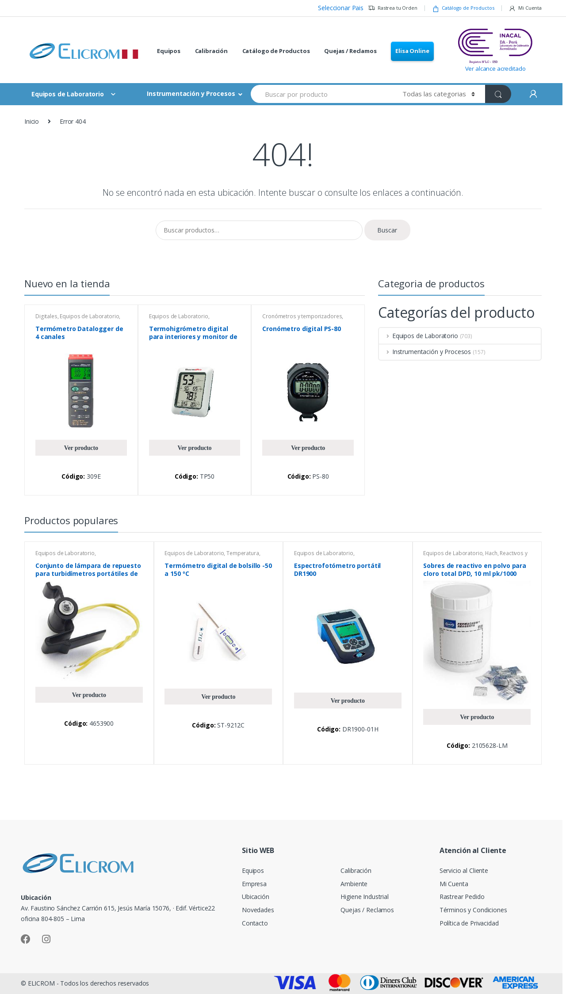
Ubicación (255, 896)
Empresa (254, 884)
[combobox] (321, 94)
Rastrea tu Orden (392, 8)
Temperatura (242, 553)
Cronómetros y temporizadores (302, 316)
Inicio (31, 121)
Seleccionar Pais (340, 8)
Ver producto (81, 448)
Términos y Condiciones (473, 910)
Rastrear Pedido (462, 896)
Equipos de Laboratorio (89, 316)
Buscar (387, 230)
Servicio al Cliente (464, 870)
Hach (491, 553)
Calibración (211, 51)
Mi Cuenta (525, 8)
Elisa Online (412, 51)
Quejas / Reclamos (350, 51)
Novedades (258, 910)
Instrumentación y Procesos (191, 93)
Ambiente (353, 884)
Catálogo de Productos (463, 8)
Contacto (255, 923)
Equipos (168, 51)
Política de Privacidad (469, 923)
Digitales (46, 316)
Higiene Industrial (364, 896)
